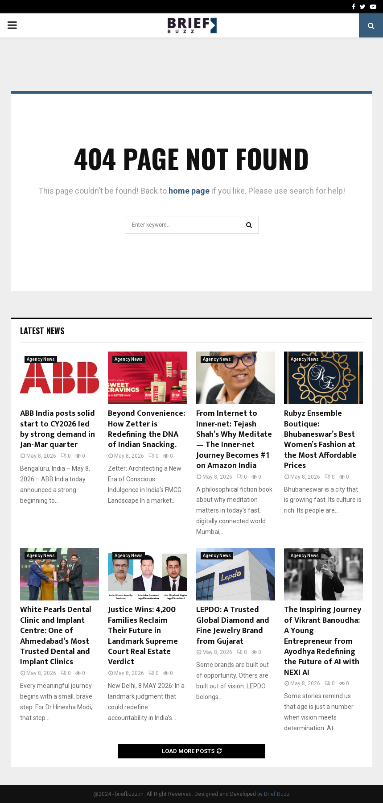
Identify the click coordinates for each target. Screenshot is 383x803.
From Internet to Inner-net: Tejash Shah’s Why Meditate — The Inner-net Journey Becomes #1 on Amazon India (234, 439)
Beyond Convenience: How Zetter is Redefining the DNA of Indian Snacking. (146, 429)
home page (189, 190)
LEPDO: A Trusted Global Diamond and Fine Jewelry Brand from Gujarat (232, 625)
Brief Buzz (277, 794)
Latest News (42, 330)
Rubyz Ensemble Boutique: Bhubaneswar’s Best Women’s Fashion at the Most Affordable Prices (320, 439)
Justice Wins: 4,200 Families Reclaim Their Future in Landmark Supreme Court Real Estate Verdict (143, 636)
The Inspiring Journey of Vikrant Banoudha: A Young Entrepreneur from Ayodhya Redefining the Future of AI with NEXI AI (322, 641)
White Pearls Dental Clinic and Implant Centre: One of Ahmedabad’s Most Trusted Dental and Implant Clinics (55, 636)
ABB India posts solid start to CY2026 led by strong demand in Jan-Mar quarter (57, 429)
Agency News (41, 359)
